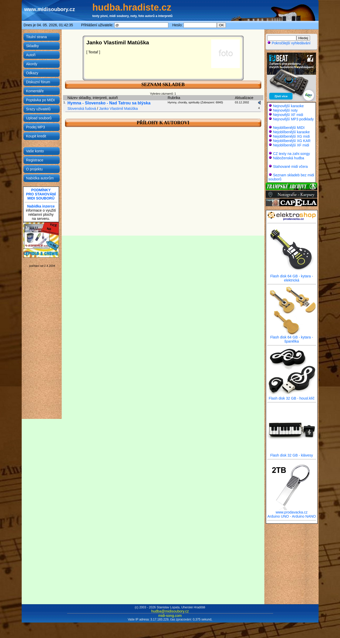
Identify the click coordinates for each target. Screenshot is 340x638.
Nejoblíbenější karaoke (291, 132)
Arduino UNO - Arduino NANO (291, 516)
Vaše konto (35, 151)
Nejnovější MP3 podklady (293, 119)
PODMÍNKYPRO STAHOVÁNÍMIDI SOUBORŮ (41, 194)
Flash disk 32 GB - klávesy (291, 453)
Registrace (34, 160)
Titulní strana (36, 37)
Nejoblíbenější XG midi (291, 136)
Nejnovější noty (285, 110)
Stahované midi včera (290, 166)
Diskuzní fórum (38, 82)
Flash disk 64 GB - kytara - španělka (291, 337)
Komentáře (35, 91)
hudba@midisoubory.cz (170, 611)
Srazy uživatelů (38, 109)
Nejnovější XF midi (288, 115)
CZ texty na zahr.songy (291, 154)
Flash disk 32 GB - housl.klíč (291, 396)
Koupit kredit (36, 136)
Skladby (32, 46)
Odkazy (32, 73)
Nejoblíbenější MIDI (288, 128)
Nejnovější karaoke (288, 106)
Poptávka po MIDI (40, 100)
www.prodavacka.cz (291, 510)
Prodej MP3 (35, 127)
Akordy (31, 64)
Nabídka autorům (40, 178)
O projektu (34, 169)
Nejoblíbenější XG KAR (292, 141)
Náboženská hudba (288, 158)
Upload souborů (39, 118)
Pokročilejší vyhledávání (289, 43)
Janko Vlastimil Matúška (118, 108)
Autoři (31, 55)
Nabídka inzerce (41, 206)
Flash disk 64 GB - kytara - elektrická (291, 276)
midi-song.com (170, 616)
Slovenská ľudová (81, 108)
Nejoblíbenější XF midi (291, 145)
